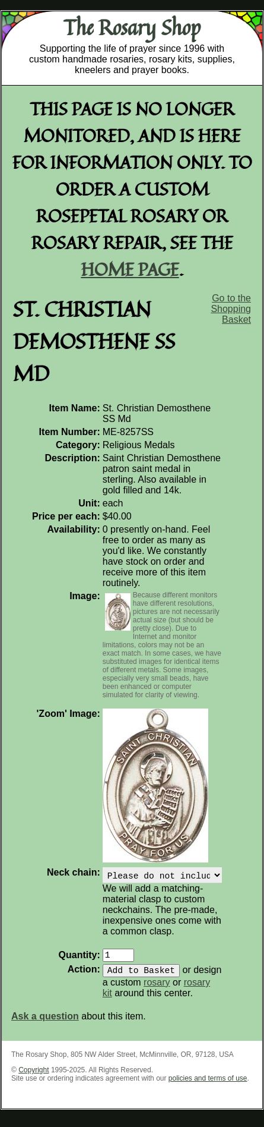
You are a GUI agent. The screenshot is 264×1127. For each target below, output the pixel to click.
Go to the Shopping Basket (231, 309)
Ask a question (45, 1023)
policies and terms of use (207, 1085)
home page (130, 269)
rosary (157, 989)
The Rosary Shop (132, 27)
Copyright (33, 1077)
